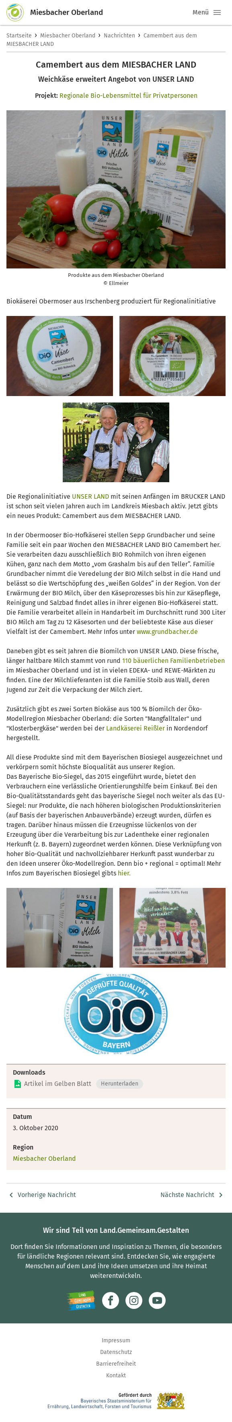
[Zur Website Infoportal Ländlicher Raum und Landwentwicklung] (81, 1300)
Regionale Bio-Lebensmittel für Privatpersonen (128, 95)
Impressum (116, 1340)
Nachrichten (119, 35)
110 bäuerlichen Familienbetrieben (173, 661)
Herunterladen (119, 1083)
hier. (123, 873)
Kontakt (116, 1375)
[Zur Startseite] (18, 12)
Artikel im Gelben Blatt (57, 1084)
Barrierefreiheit (116, 1363)
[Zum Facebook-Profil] (110, 1300)
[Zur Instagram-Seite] (133, 1300)
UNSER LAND (90, 496)
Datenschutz (116, 1352)
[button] (217, 12)
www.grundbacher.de (167, 632)
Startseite (19, 35)
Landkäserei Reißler (136, 728)
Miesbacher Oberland (67, 35)
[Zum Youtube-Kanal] (157, 1300)
